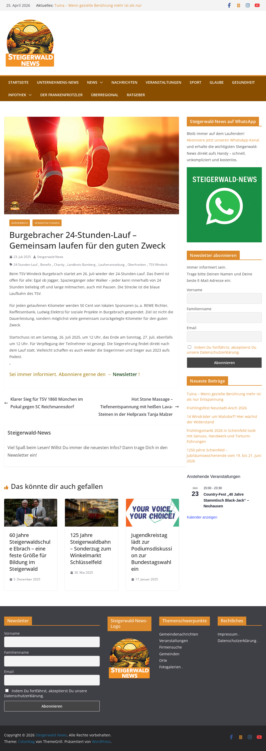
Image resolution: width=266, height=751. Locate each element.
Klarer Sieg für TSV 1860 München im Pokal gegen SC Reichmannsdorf (43, 403)
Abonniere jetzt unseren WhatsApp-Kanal (223, 140)
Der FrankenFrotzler (61, 94)
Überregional (104, 94)
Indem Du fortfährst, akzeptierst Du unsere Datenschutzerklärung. (221, 350)
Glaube (217, 82)
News (92, 82)
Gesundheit (243, 82)
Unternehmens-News (58, 82)
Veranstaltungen (163, 82)
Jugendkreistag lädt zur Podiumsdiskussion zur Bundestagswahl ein (151, 552)
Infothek (17, 94)
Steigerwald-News (50, 257)
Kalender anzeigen (202, 517)
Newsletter (125, 374)
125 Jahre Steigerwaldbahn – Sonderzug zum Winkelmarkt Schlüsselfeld (90, 549)
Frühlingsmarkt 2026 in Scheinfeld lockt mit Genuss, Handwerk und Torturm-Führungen (221, 436)
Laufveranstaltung (111, 264)
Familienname (199, 308)
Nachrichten (124, 82)
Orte (163, 660)
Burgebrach (19, 223)
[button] (100, 82)
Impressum (227, 634)
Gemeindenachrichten (178, 634)
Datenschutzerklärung (237, 640)
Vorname (194, 289)
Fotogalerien (170, 666)
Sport (195, 82)
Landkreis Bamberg (81, 264)
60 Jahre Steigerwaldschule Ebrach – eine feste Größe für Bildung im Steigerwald (29, 552)
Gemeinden (169, 653)
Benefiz (45, 264)
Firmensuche (170, 647)
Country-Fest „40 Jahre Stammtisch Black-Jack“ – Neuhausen (226, 500)
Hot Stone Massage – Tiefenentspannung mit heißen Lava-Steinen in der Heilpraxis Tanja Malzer (138, 406)
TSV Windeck (158, 264)
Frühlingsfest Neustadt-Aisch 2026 (217, 407)
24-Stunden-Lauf (25, 264)
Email (191, 327)
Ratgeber (136, 94)
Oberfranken (137, 264)
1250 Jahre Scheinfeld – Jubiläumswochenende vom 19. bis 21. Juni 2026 (224, 455)
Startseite (18, 82)
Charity (59, 264)
